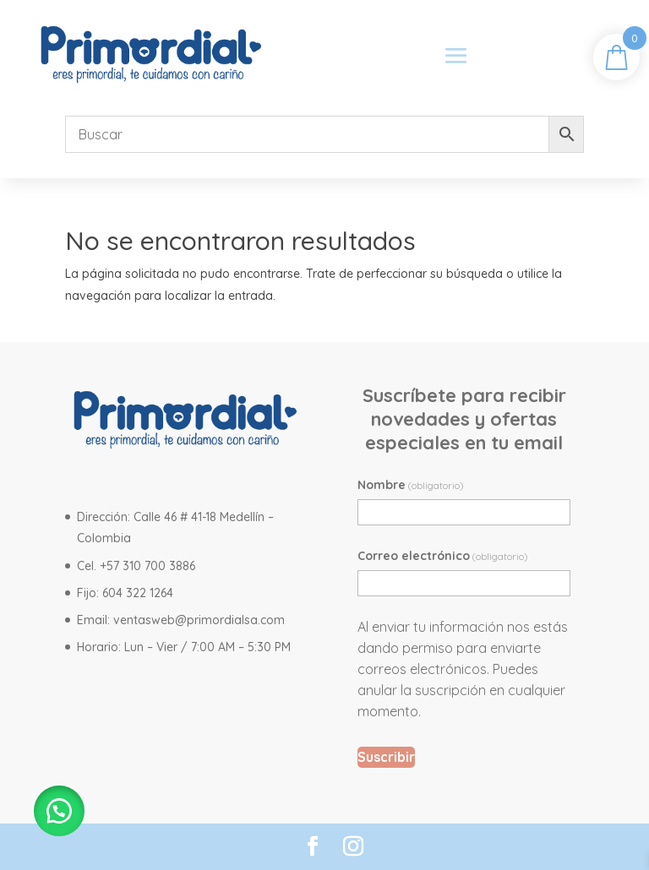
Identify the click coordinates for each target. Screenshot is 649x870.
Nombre (410, 484)
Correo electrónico (442, 555)
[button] (59, 811)
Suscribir (386, 756)
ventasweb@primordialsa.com (199, 620)
